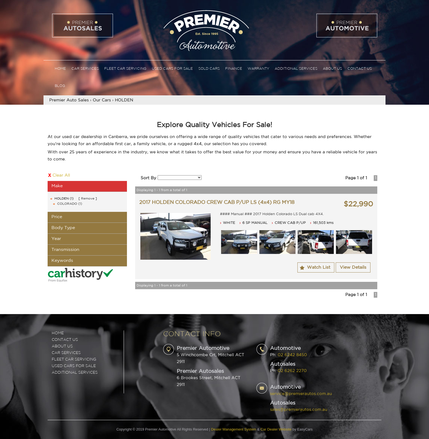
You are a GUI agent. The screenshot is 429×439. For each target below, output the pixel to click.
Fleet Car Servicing (125, 68)
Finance (233, 68)
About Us (332, 68)
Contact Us (359, 68)
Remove (87, 198)
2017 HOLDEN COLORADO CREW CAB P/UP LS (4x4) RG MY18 (216, 202)
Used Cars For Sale (172, 68)
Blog (60, 85)
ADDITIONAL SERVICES (75, 372)
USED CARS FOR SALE (74, 366)
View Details (353, 267)
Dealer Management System (233, 429)
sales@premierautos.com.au (298, 409)
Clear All (61, 175)
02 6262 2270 (292, 371)
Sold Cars (209, 68)
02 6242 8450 (292, 355)
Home (60, 68)
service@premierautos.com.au (301, 394)
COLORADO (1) (69, 203)
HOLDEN (124, 100)
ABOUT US (62, 346)
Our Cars (102, 100)
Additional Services (296, 68)
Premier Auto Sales (69, 100)
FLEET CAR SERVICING (74, 359)
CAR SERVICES (66, 353)
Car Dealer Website (275, 429)
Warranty (258, 68)
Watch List (318, 267)
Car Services (85, 68)
